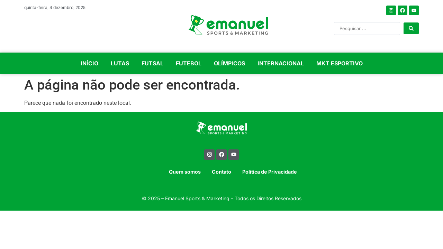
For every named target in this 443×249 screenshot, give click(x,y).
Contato (221, 172)
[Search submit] (411, 28)
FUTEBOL (188, 63)
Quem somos (185, 172)
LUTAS (120, 63)
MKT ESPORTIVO (339, 63)
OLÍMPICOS (229, 63)
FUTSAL (152, 63)
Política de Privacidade (269, 172)
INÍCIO (89, 63)
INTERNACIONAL (280, 63)
